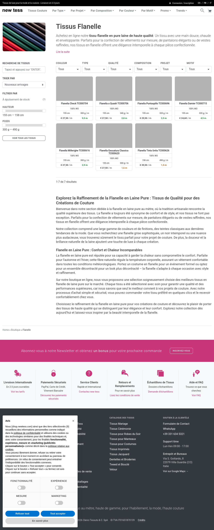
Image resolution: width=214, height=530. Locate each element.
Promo (164, 10)
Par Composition (101, 10)
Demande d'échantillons (160, 391)
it (210, 3)
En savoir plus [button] (40, 520)
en (199, 3)
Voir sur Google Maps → (175, 471)
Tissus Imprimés (119, 449)
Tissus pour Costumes (123, 444)
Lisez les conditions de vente (125, 395)
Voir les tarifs (18, 391)
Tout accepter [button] (58, 513)
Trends (180, 10)
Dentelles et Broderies (123, 459)
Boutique (15, 330)
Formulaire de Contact (176, 423)
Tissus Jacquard (119, 454)
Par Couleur (126, 10)
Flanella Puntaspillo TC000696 (154, 103)
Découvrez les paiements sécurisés (53, 397)
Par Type (57, 10)
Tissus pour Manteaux (123, 439)
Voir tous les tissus (24, 138)
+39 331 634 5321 (174, 434)
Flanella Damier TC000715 (193, 103)
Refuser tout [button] (22, 513)
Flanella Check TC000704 (74, 103)
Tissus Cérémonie (120, 428)
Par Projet (77, 10)
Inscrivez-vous (181, 351)
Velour (113, 469)
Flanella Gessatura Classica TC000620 (113, 152)
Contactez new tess (89, 391)
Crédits (141, 520)
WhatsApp (169, 428)
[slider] (4, 111)
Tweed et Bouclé (119, 464)
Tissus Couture (37, 10)
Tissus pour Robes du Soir (125, 434)
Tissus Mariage (119, 423)
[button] (73, 420)
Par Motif (147, 10)
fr (205, 3)
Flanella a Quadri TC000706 (113, 103)
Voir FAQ (196, 395)
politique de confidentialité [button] (27, 433)
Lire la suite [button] (63, 51)
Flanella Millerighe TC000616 (74, 150)
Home (6, 330)
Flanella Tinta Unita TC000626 (153, 150)
